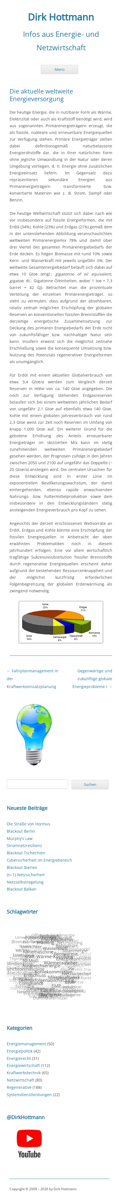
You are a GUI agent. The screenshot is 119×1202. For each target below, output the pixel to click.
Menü (60, 69)
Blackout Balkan (21, 889)
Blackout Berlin (21, 831)
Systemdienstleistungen (29, 1094)
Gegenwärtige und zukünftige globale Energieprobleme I (92, 678)
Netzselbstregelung (25, 882)
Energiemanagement (26, 1043)
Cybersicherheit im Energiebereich (39, 860)
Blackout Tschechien (26, 852)
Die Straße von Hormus (28, 824)
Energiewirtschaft (23, 1065)
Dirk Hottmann (61, 17)
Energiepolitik (20, 1051)
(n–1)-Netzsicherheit (26, 874)
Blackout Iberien (22, 867)
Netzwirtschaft (20, 1080)
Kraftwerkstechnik (24, 1072)
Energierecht (19, 1058)
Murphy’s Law (20, 838)
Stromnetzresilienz (24, 845)
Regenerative (19, 1087)
